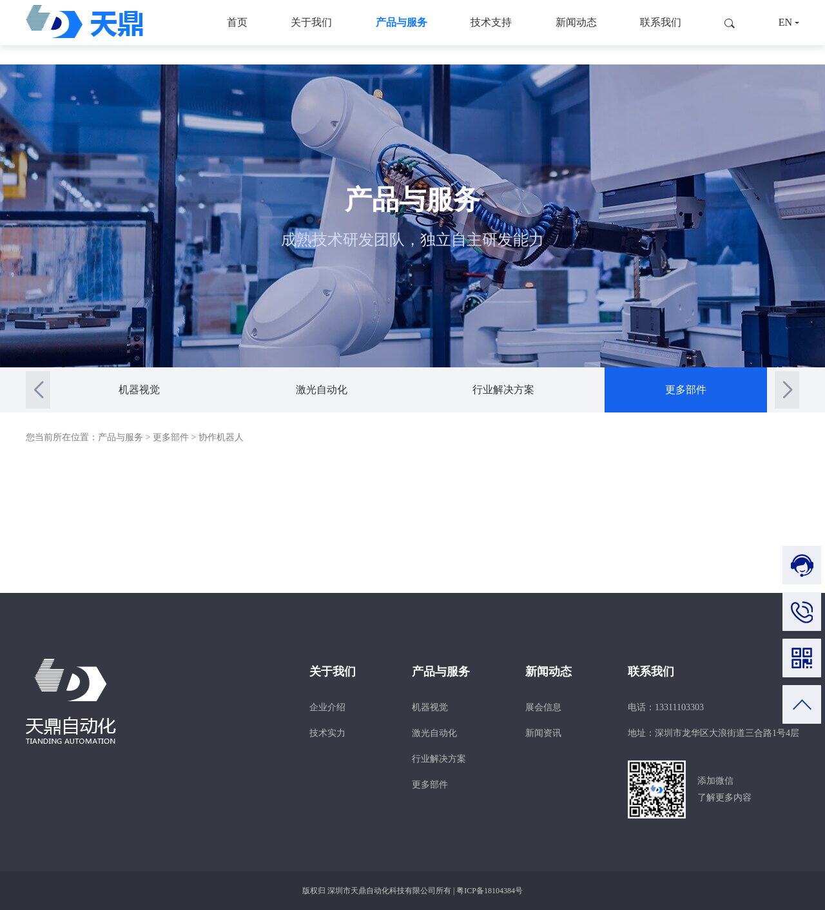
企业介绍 (327, 707)
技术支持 (491, 31)
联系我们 (660, 31)
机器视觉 (139, 389)
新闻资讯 (543, 733)
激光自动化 (321, 389)
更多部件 (685, 389)
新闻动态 (576, 31)
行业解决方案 (503, 389)
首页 (237, 31)
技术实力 (327, 733)
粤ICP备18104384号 (489, 890)
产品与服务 (401, 31)
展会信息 (543, 707)
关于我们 (311, 31)
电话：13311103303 (666, 707)
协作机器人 (221, 437)
